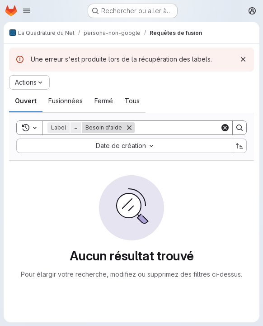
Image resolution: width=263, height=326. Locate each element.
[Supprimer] (129, 127)
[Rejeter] (243, 59)
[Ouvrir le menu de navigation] (26, 11)
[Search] (190, 127)
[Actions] (29, 82)
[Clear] (225, 127)
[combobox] (124, 146)
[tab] (25, 101)
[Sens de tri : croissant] (239, 146)
